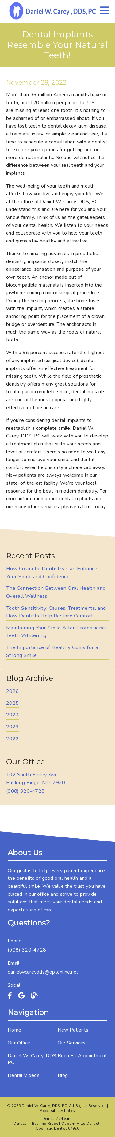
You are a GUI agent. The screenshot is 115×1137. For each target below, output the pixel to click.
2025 (12, 703)
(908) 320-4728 (25, 791)
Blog (63, 1075)
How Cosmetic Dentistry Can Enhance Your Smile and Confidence (52, 572)
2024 (12, 714)
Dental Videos (24, 1075)
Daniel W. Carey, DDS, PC (32, 1059)
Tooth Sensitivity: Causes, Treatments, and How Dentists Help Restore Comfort (56, 612)
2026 (12, 691)
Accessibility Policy (57, 1110)
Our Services (72, 1043)
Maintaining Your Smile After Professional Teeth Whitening (56, 631)
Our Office (19, 1043)
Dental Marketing (57, 1118)
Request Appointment (82, 1055)
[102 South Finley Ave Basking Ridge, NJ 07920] (35, 779)
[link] (53, 11)
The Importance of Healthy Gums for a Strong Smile (52, 651)
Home (14, 1030)
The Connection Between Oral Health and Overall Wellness (55, 592)
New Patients (73, 1030)
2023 (12, 726)
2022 (12, 738)
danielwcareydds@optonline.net (43, 972)
